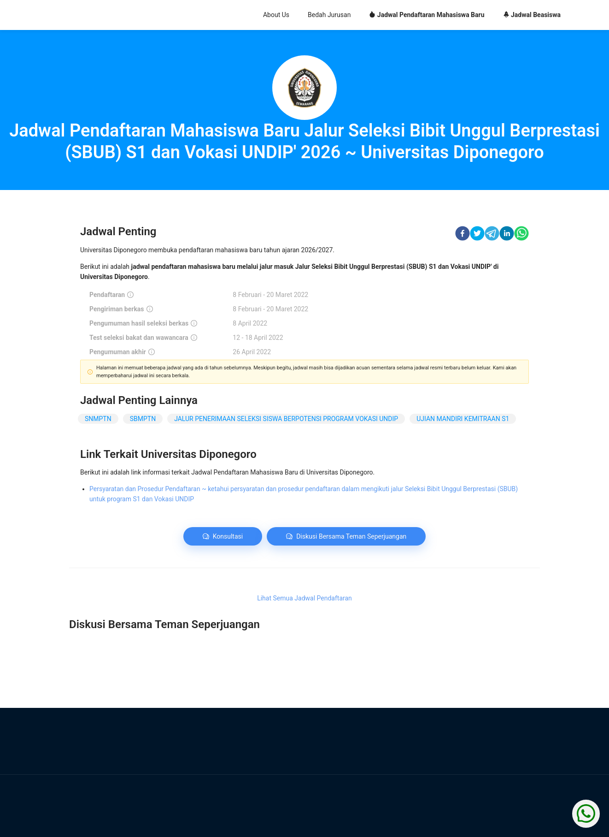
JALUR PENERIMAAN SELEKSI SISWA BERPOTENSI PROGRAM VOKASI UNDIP (286, 418)
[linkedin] (506, 234)
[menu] (360, 15)
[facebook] (462, 234)
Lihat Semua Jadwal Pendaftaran (304, 598)
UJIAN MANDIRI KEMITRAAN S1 (462, 418)
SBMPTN (143, 418)
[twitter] (477, 234)
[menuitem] (276, 15)
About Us (276, 14)
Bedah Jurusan (329, 14)
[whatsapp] (521, 234)
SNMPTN (98, 418)
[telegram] (492, 234)
